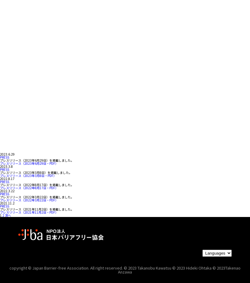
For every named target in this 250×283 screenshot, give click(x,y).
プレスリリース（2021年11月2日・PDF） (29, 212)
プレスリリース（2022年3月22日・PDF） (29, 200)
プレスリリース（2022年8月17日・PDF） (29, 188)
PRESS (4, 157)
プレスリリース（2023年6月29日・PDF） (29, 163)
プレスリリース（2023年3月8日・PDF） (28, 175)
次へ (8, 215)
